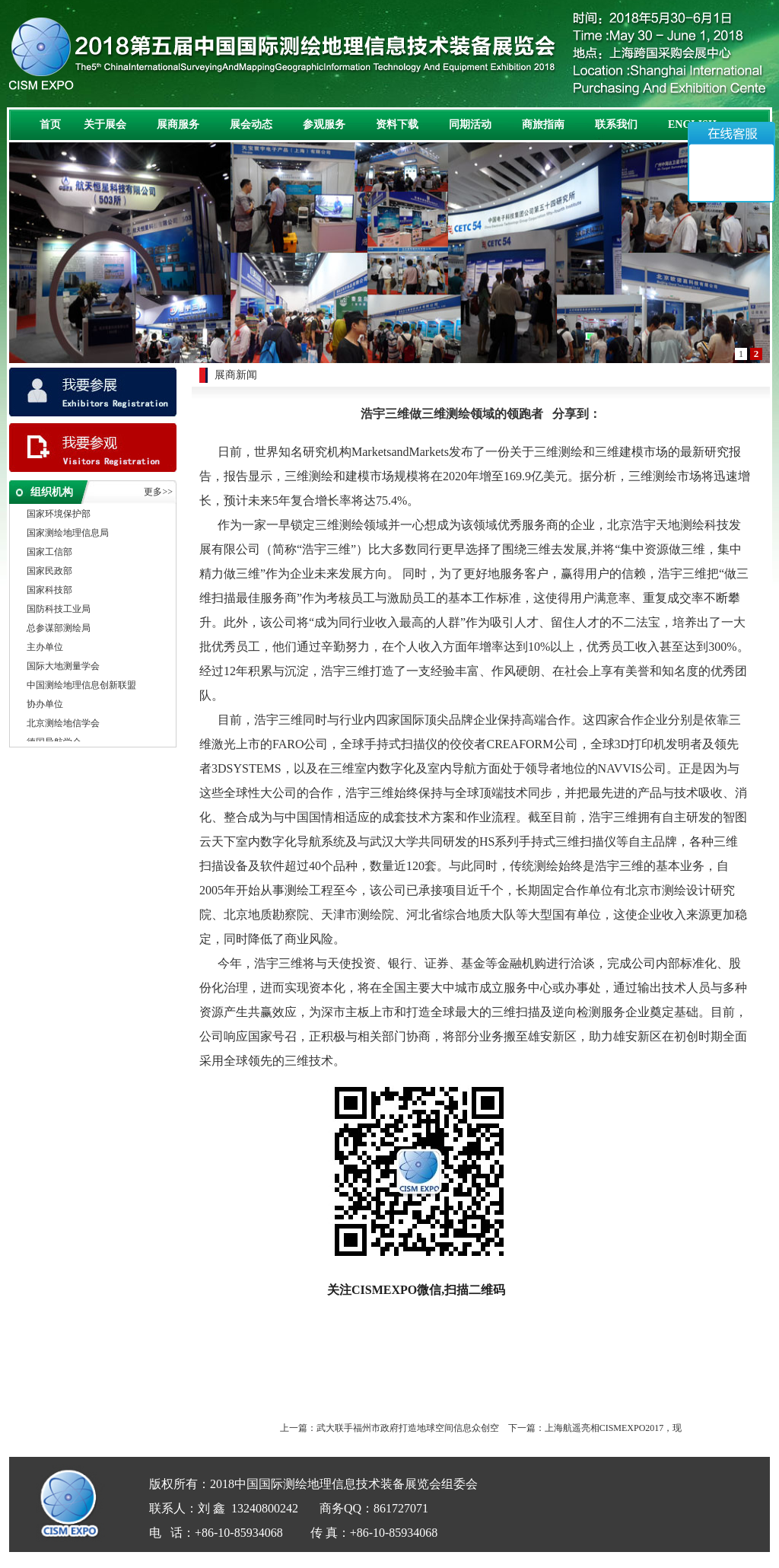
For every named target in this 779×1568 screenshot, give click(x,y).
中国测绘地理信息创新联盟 (81, 686)
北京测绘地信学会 (63, 724)
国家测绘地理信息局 (68, 534)
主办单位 (45, 648)
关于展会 (105, 124)
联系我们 (616, 124)
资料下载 (397, 124)
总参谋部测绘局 (59, 629)
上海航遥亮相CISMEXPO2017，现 (613, 1428)
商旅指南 (543, 124)
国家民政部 (49, 572)
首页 (50, 124)
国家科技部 (49, 591)
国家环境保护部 (59, 515)
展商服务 (178, 124)
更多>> (158, 491)
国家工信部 (49, 553)
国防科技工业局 (59, 610)
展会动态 (251, 124)
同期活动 (470, 124)
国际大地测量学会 (63, 667)
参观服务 (324, 124)
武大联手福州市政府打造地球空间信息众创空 (407, 1428)
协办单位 (45, 705)
